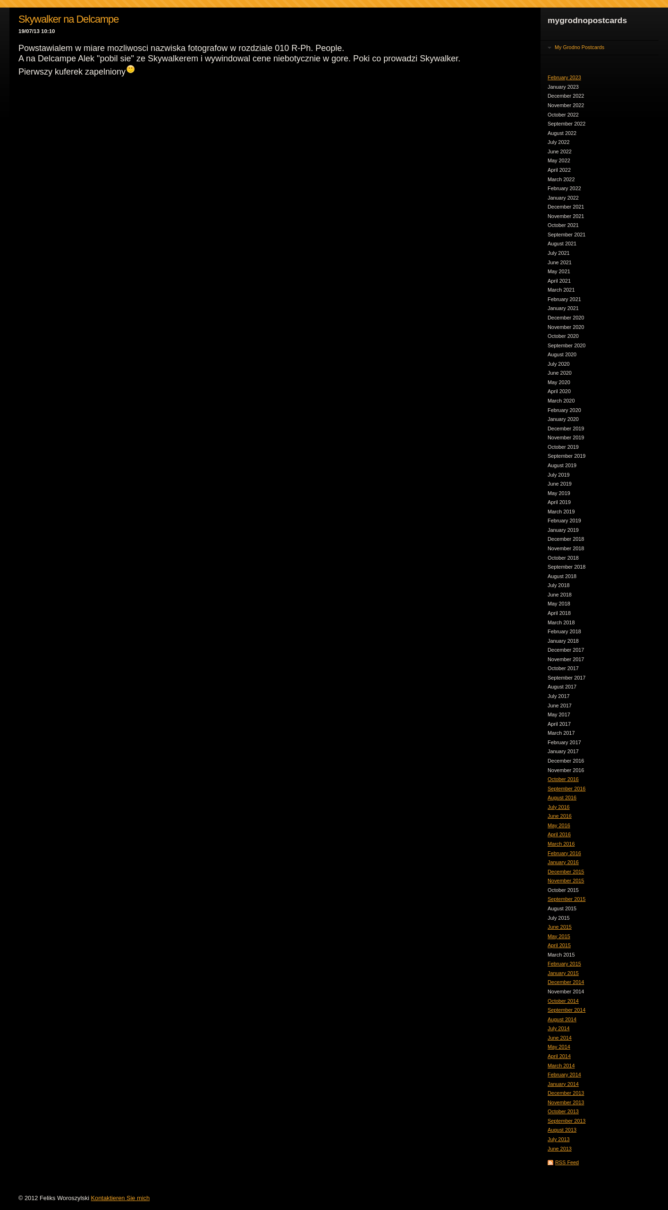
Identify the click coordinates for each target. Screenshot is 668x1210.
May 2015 (559, 936)
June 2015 (560, 927)
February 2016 (564, 853)
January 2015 (563, 973)
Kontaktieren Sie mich (120, 1198)
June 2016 (560, 816)
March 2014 (561, 1065)
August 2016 (562, 797)
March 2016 (561, 844)
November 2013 (566, 1102)
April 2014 (559, 1056)
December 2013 (566, 1093)
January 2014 (563, 1084)
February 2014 (564, 1074)
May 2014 (559, 1047)
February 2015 (564, 963)
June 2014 (560, 1038)
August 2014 (562, 1019)
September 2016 (566, 788)
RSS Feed (567, 1162)
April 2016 (559, 834)
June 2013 (560, 1148)
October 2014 (563, 1001)
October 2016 (563, 779)
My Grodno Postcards (579, 47)
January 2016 (563, 862)
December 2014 (566, 982)
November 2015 (566, 880)
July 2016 (559, 807)
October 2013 (563, 1111)
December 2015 (566, 871)
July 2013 (559, 1139)
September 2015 (566, 899)
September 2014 (566, 1010)
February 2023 (564, 77)
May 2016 (559, 825)
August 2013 (562, 1130)
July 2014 (559, 1028)
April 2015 (559, 945)
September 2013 (566, 1121)
